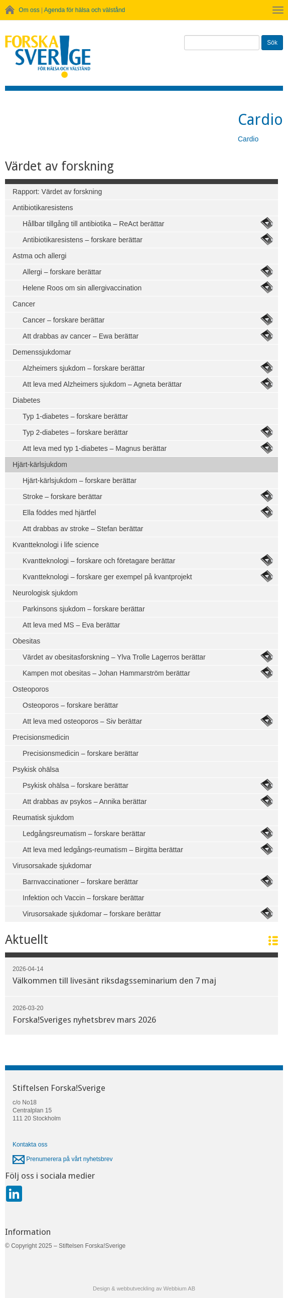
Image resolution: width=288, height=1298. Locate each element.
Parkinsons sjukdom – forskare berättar (84, 609)
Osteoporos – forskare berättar (70, 705)
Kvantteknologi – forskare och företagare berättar (99, 561)
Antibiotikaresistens (43, 208)
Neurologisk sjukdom (45, 593)
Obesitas (26, 641)
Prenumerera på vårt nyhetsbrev (62, 1159)
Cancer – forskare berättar (63, 320)
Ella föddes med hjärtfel (59, 513)
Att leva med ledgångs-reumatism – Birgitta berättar (103, 850)
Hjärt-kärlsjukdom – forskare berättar (79, 480)
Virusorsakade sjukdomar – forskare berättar (92, 914)
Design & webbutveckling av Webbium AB (144, 1288)
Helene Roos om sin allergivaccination (82, 288)
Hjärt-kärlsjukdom (40, 464)
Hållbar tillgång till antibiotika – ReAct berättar (93, 224)
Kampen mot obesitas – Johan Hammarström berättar (106, 673)
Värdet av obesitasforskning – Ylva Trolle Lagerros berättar (114, 657)
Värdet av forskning (59, 166)
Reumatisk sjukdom (43, 818)
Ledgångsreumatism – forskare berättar (84, 834)
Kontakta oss (30, 1144)
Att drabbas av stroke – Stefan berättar (83, 529)
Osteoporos (31, 689)
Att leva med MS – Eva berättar (71, 625)
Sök (272, 42)
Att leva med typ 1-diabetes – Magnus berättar (95, 448)
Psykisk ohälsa (36, 769)
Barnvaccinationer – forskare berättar (80, 882)
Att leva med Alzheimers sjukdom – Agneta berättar (102, 384)
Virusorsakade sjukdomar (52, 866)
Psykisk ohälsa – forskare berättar (75, 785)
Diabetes (26, 400)
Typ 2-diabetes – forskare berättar (75, 432)
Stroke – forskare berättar (62, 497)
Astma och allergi (39, 256)
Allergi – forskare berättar (62, 272)
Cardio (248, 139)
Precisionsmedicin (41, 737)
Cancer (24, 304)
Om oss (29, 10)
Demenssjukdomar (42, 352)
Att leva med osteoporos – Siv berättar (82, 721)
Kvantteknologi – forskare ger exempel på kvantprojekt (107, 577)
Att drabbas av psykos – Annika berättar (85, 801)
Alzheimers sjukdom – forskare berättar (84, 368)
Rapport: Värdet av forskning (57, 192)
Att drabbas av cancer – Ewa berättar (80, 336)
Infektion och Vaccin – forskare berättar (84, 898)
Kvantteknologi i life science (56, 545)
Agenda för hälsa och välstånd (84, 10)
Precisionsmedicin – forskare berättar (80, 753)
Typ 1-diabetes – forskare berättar (75, 416)
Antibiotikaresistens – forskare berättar (82, 240)
